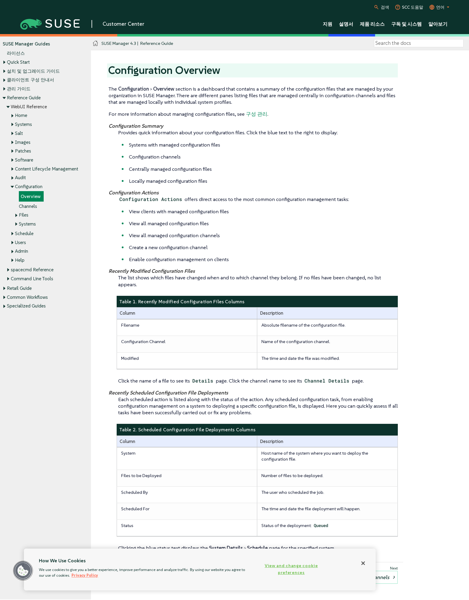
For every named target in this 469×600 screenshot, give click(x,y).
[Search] (419, 43)
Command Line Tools (32, 278)
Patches (23, 151)
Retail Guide (19, 288)
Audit (20, 178)
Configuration (28, 187)
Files (23, 215)
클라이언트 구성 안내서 (30, 80)
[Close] (363, 563)
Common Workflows (27, 297)
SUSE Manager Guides (26, 44)
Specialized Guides (26, 306)
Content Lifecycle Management (46, 169)
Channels (28, 206)
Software (24, 160)
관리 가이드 (19, 89)
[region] (200, 569)
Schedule (24, 233)
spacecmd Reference (32, 270)
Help (20, 260)
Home (21, 115)
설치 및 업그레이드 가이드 (33, 71)
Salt (19, 133)
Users (20, 242)
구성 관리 (256, 114)
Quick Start (18, 62)
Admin (21, 251)
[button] (23, 570)
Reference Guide (24, 97)
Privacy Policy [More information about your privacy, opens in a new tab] (84, 575)
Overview (31, 196)
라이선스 (16, 53)
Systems (23, 124)
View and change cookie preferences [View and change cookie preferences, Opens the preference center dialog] (291, 569)
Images (23, 142)
